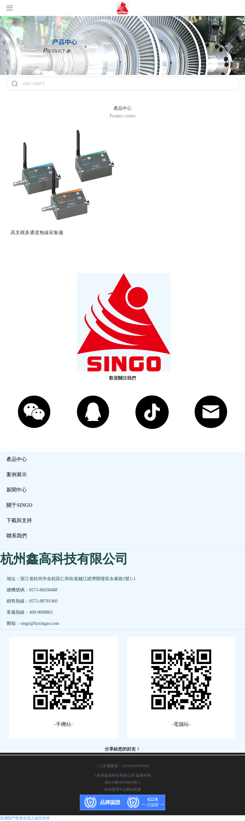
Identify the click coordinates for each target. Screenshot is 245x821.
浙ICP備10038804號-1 (123, 782)
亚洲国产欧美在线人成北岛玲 (25, 818)
